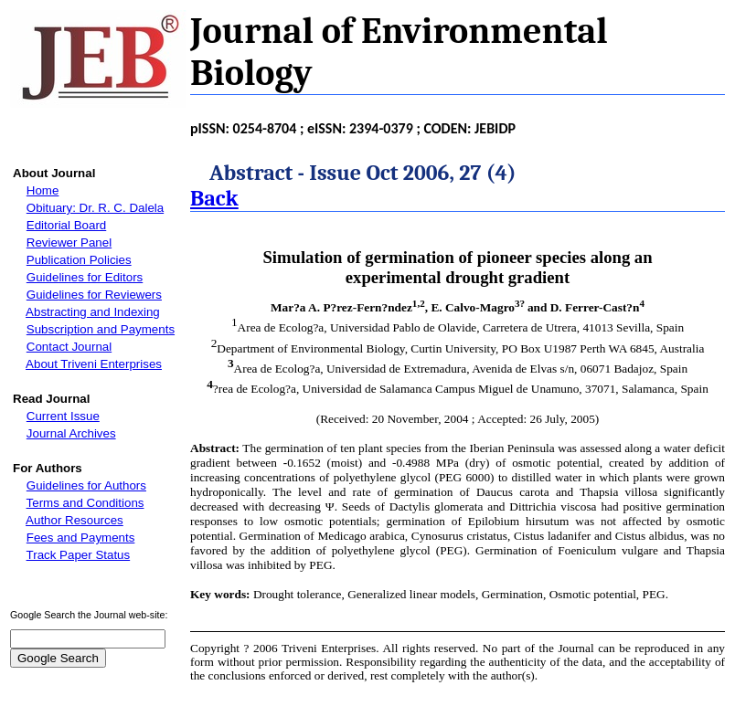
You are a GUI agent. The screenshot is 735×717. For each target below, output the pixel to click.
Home (43, 190)
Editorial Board (66, 225)
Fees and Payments (81, 537)
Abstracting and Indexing (93, 312)
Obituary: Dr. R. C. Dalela (95, 208)
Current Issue (63, 416)
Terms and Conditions (85, 503)
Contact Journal (69, 346)
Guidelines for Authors (86, 485)
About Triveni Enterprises (94, 364)
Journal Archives (71, 433)
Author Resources (74, 520)
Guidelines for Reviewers (94, 294)
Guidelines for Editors (85, 277)
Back (214, 198)
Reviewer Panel (69, 242)
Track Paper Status (79, 555)
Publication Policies (79, 260)
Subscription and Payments (101, 329)
